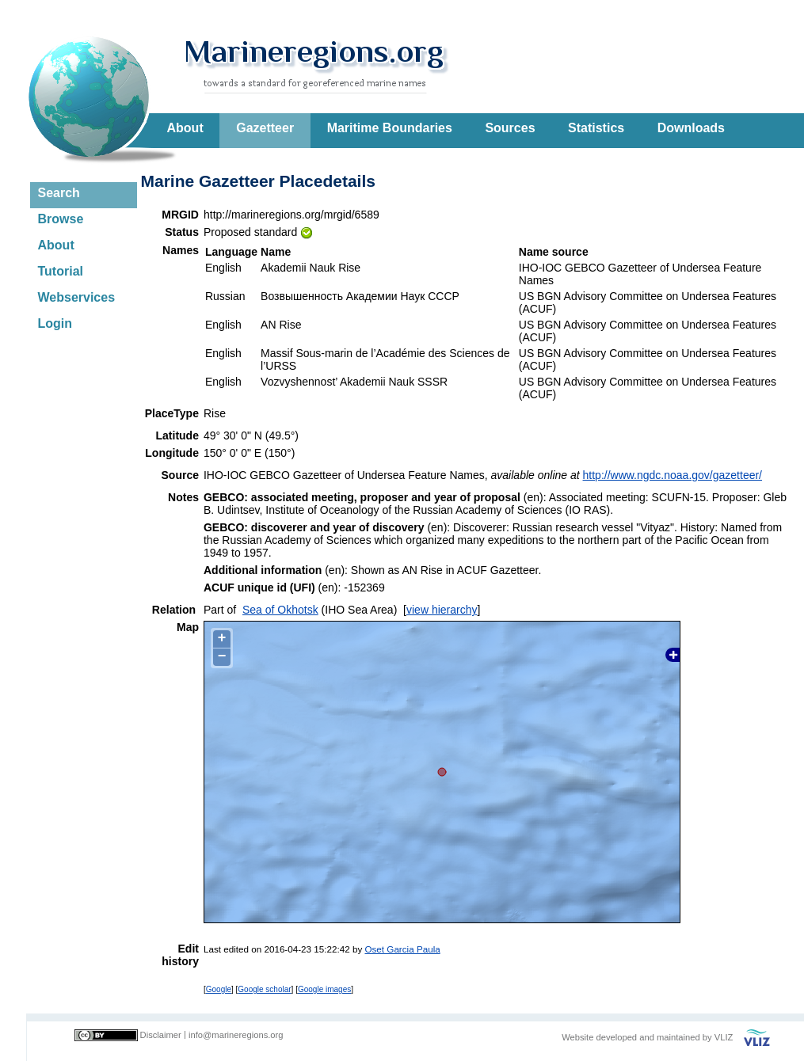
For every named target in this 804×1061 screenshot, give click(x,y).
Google (218, 989)
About (185, 128)
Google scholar (264, 989)
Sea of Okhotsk (280, 609)
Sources (510, 128)
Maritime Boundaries (389, 128)
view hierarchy (441, 609)
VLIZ (724, 1037)
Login (55, 323)
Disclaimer (160, 1035)
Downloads (691, 128)
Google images (324, 989)
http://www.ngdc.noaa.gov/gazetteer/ (672, 475)
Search (59, 193)
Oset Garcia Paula (402, 949)
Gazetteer (265, 128)
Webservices (77, 297)
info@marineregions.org (236, 1035)
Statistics (596, 128)
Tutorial (60, 271)
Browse (61, 219)
